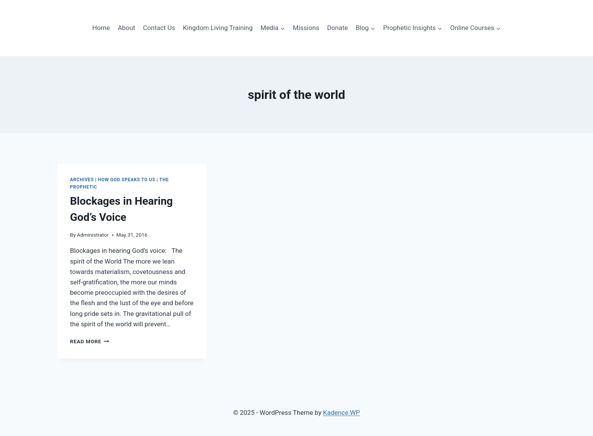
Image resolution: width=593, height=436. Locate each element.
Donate (337, 28)
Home (101, 28)
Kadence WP (341, 412)
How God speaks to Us (126, 179)
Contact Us (159, 28)
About (126, 28)
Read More (89, 341)
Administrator (92, 235)
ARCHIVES (82, 179)
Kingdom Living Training (218, 28)
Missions (306, 28)
